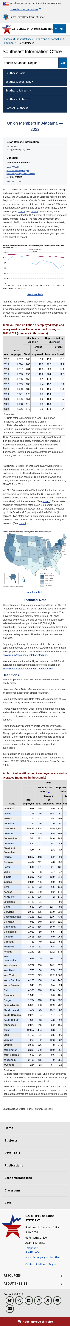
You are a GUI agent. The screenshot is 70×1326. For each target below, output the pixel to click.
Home (9, 1128)
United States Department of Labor (23, 17)
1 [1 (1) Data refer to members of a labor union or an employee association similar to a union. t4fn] (49, 791)
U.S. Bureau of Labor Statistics (32, 28)
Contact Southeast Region (41, 1264)
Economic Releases (18, 1178)
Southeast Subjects (17, 90)
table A (34, 211)
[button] (61, 1276)
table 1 (46, 501)
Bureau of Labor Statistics (18, 39)
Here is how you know (24, 9)
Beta (8, 1203)
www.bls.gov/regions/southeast (21, 173)
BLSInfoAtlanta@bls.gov (18, 170)
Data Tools (12, 1153)
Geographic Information (49, 39)
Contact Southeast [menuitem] (17, 108)
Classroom (12, 1190)
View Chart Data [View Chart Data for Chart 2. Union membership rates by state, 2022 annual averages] (35, 592)
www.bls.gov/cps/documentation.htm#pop (25, 655)
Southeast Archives (17, 99)
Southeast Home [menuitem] (15, 73)
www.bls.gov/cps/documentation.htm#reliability (27, 668)
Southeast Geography (18, 81)
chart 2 (22, 523)
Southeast (9, 43)
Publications (14, 1165)
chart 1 (21, 211)
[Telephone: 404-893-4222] (47, 1250)
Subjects (11, 1140)
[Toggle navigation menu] (59, 28)
